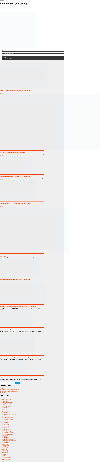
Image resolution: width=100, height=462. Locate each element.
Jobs (2, 50)
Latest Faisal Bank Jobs (5, 416)
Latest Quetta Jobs (4, 441)
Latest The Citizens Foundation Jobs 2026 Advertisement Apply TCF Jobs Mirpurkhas (15, 203)
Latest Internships (4, 421)
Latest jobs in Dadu (4, 423)
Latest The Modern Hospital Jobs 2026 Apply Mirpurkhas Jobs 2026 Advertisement (15, 176)
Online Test (3, 453)
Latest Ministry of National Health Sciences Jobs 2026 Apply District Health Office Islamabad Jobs (18, 306)
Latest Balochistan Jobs (5, 413)
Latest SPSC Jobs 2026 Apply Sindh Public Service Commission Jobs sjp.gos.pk (14, 329)
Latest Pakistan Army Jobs (5, 436)
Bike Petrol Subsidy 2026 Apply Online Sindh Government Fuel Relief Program (14, 254)
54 (2, 61)
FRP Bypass (3, 404)
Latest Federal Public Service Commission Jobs (8, 417)
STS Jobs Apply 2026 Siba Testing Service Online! (10, 51)
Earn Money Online (4, 400)
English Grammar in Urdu (5, 401)
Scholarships (3, 455)
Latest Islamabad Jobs (5, 422)
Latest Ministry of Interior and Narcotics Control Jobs (9, 431)
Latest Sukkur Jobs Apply (5, 448)
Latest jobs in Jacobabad (5, 424)
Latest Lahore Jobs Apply (5, 428)
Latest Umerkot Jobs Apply (5, 450)
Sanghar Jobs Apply (4, 454)
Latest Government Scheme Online (6, 420)
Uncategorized (4, 458)
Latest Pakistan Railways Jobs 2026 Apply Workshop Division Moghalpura (13, 377)
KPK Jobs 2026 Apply (5, 411)
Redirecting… (9, 59)
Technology (3, 52)
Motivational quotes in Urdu (5, 451)
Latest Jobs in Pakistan (5, 425)
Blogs (1, 150)
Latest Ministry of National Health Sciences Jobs (8, 432)
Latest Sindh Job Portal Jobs (6, 444)
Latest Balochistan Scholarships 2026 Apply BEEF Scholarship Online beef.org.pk (14, 357)
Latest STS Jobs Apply (5, 447)
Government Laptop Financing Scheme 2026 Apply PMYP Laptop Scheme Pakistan (15, 90)
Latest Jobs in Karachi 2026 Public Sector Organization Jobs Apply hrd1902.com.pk (15, 279)
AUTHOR (5, 57)
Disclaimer (5, 56)
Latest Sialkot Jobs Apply (5, 442)
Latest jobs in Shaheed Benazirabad (7, 426)
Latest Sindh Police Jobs (5, 445)
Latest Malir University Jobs (5, 429)
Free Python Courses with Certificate (7, 403)
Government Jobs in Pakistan (6, 459)
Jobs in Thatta (4, 410)
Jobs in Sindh (4, 460)
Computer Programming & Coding (8, 53)
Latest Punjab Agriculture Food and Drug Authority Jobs (9, 440)
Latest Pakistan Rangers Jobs (6, 438)
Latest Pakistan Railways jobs (6, 437)
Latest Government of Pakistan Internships (8, 419)
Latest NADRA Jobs (4, 433)
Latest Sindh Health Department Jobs (7, 443)
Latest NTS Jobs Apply (5, 435)
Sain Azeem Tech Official (13, 3)
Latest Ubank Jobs (4, 449)
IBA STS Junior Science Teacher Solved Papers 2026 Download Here (12, 152)
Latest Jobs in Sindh (4, 427)
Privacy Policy (3, 55)
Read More (1, 93)
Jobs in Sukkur (4, 409)
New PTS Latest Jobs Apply (5, 452)
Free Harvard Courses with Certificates (7, 402)
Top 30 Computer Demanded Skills (6, 457)
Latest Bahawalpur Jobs (5, 412)
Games (3, 405)
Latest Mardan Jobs (4, 430)
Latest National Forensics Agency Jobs (7, 434)
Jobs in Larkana (4, 408)
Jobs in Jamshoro (4, 407)
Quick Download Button (8, 58)
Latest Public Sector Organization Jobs (7, 439)
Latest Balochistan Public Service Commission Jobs (9, 414)
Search (1, 381)
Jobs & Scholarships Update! (6, 406)
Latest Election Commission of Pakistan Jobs (8, 415)
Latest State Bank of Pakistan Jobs (7, 446)
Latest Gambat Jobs (4, 418)
